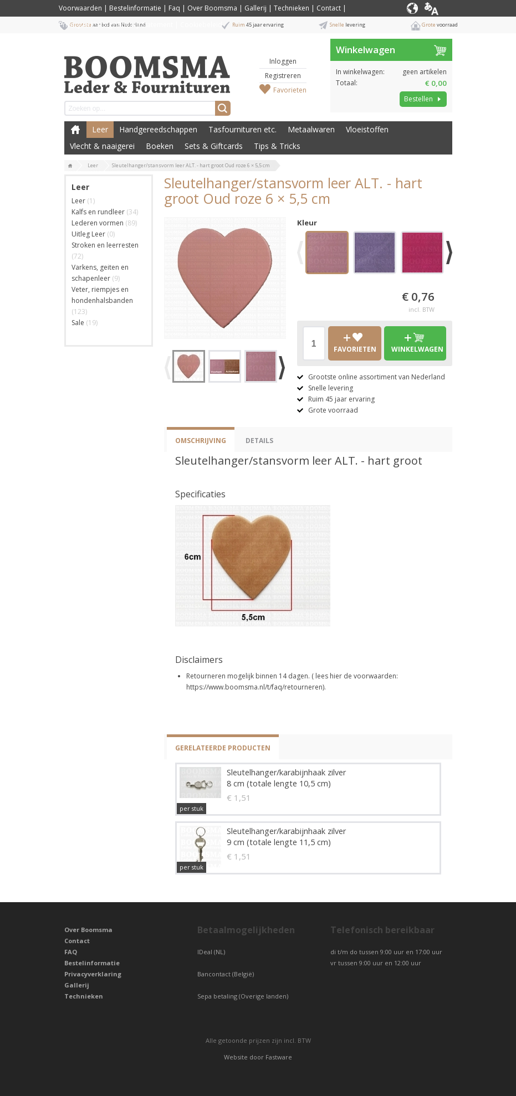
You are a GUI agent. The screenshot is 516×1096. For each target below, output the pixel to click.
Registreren (283, 75)
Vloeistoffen (367, 129)
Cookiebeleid (201, 24)
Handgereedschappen (158, 129)
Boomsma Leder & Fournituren (75, 129)
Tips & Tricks (277, 146)
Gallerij (255, 8)
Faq (174, 8)
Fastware (278, 1057)
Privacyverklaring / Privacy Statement (116, 24)
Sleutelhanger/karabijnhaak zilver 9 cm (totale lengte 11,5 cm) (286, 836)
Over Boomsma (212, 8)
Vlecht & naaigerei (102, 146)
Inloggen (283, 61)
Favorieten (289, 90)
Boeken (159, 146)
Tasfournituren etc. (242, 129)
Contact (328, 8)
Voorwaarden (80, 8)
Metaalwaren (311, 129)
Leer (100, 129)
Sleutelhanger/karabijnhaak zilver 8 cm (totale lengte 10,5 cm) (286, 778)
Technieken (291, 8)
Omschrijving (200, 440)
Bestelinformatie (135, 8)
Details (259, 440)
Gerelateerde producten (222, 748)
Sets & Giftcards (214, 146)
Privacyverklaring (92, 974)
